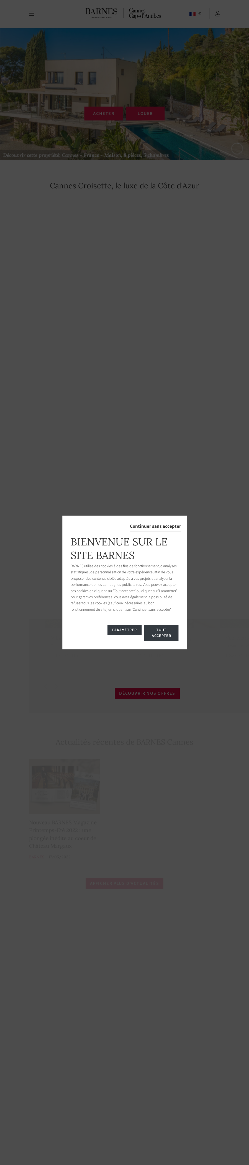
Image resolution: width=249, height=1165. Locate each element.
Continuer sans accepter (155, 526)
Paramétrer (124, 630)
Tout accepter (161, 633)
